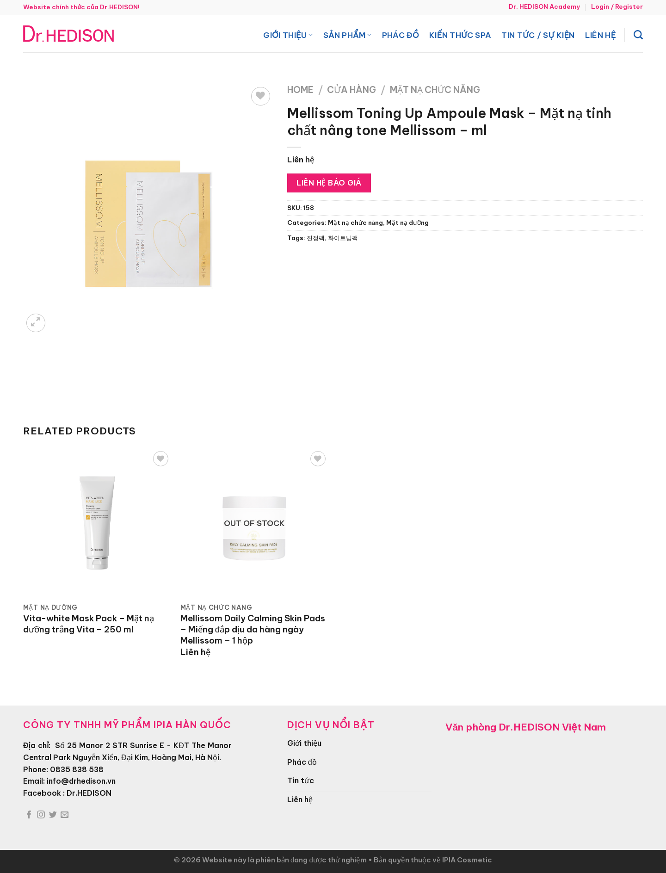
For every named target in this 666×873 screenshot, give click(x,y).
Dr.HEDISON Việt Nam (552, 727)
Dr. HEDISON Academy (544, 7)
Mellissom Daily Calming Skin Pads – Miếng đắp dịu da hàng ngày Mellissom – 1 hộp (252, 629)
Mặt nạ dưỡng (407, 223)
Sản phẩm (347, 35)
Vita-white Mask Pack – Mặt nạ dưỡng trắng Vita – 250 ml (88, 624)
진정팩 (316, 238)
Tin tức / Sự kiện (537, 35)
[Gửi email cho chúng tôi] (64, 815)
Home (300, 89)
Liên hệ (600, 35)
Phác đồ (400, 35)
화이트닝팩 (343, 238)
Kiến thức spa (460, 35)
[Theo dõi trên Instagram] (41, 815)
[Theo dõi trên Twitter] (53, 815)
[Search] (638, 35)
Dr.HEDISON (89, 793)
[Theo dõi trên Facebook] (29, 815)
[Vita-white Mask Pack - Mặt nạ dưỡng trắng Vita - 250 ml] (97, 523)
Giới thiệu (288, 35)
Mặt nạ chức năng (435, 89)
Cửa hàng (351, 89)
